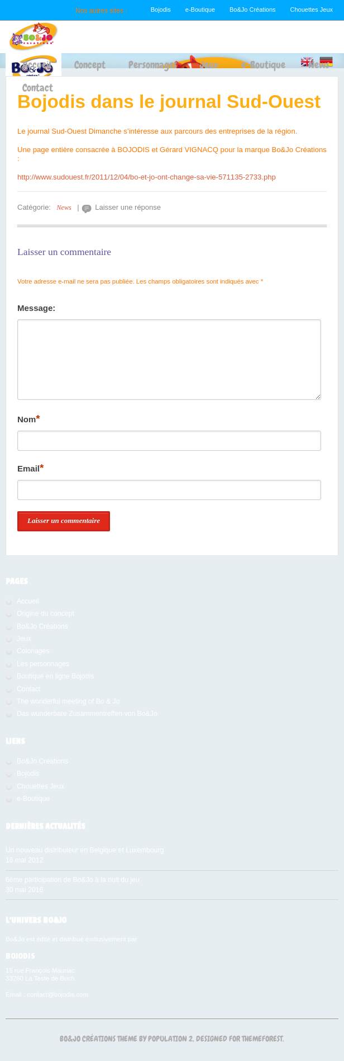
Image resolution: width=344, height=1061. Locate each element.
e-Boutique (200, 9)
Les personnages (43, 664)
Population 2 (170, 1039)
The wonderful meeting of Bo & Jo (68, 701)
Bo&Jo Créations (253, 9)
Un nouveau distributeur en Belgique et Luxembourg (85, 850)
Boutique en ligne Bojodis (55, 676)
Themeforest (262, 1039)
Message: (36, 308)
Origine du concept (45, 613)
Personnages (152, 64)
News (318, 64)
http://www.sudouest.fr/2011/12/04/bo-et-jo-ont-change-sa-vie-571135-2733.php (146, 177)
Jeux (209, 64)
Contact (37, 87)
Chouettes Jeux (311, 9)
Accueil (36, 64)
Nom (28, 419)
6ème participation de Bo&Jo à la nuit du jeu (73, 880)
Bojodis (161, 9)
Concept (90, 64)
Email (30, 468)
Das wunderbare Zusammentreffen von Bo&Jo (87, 714)
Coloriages (33, 651)
